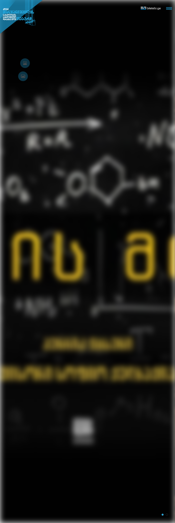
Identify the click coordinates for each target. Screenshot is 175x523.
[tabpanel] (87, 261)
